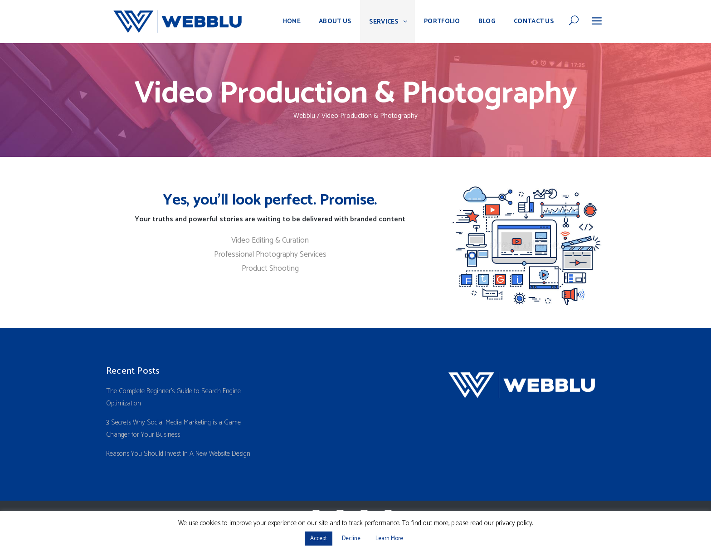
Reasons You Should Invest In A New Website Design (178, 453)
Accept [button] (318, 538)
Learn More (389, 538)
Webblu (304, 115)
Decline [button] (351, 538)
